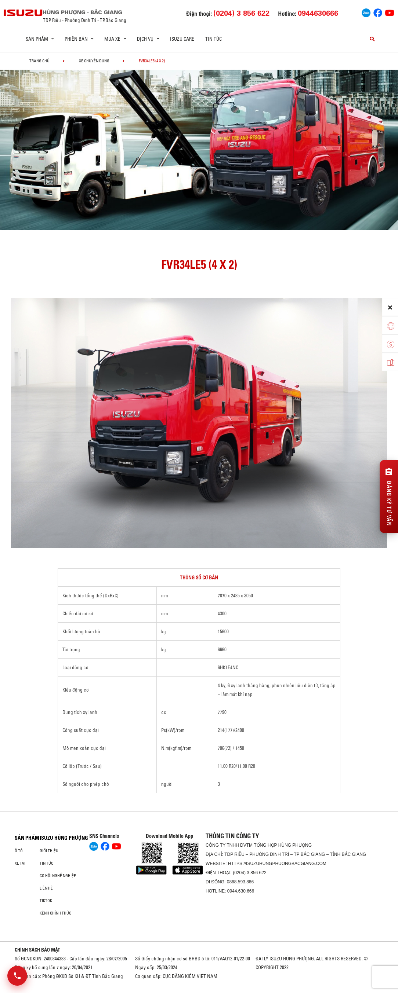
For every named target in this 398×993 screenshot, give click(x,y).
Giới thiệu (49, 850)
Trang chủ (39, 60)
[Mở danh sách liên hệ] (17, 976)
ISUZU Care (182, 39)
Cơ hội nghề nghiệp (58, 875)
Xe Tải (20, 863)
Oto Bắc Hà (199, 990)
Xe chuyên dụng (94, 60)
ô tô (19, 850)
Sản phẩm (27, 838)
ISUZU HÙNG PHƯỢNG (64, 838)
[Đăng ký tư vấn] (389, 496)
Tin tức (213, 39)
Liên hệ (46, 888)
